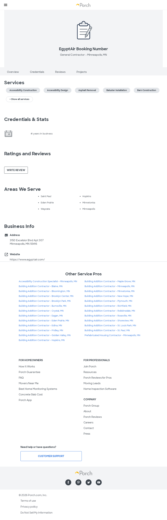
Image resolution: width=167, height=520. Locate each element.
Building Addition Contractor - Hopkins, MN (42, 340)
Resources (90, 372)
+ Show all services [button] (19, 99)
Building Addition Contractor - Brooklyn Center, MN (46, 296)
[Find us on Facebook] (68, 482)
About (87, 411)
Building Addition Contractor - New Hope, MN (109, 296)
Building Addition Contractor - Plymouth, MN (108, 301)
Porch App (25, 400)
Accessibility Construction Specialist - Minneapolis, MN (48, 281)
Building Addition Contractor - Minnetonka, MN (109, 291)
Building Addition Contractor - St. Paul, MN (107, 330)
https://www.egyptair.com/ (27, 259)
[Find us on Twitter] (89, 482)
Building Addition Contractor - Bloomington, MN (44, 291)
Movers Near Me (29, 383)
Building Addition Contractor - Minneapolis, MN (109, 286)
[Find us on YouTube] (99, 482)
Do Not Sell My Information (36, 512)
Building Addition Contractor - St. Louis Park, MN (110, 325)
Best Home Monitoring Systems (38, 388)
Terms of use (28, 500)
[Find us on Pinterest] (78, 482)
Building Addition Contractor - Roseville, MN (108, 315)
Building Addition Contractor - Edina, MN (40, 325)
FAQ (21, 377)
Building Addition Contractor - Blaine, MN (40, 286)
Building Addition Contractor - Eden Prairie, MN (44, 320)
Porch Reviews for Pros (98, 377)
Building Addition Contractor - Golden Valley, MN (45, 335)
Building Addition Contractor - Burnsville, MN (42, 306)
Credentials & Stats (26, 119)
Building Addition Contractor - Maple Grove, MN (110, 281)
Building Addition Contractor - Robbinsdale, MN (110, 310)
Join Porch (90, 366)
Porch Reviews (93, 416)
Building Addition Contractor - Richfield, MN (108, 306)
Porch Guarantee (29, 372)
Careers (88, 422)
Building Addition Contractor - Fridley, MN (41, 330)
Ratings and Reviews (27, 154)
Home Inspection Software (100, 388)
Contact (89, 428)
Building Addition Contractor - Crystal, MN (41, 310)
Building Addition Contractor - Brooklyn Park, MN (45, 301)
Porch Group (91, 405)
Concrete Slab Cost (31, 394)
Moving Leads (92, 383)
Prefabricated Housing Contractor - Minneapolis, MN (112, 335)
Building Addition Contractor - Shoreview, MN (109, 320)
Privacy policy (29, 506)
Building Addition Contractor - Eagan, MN (41, 315)
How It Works (27, 366)
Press (87, 433)
